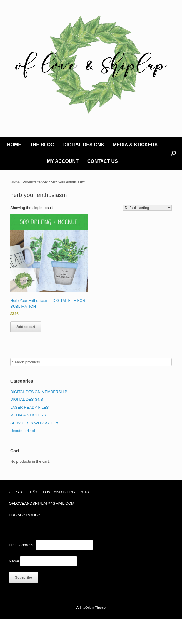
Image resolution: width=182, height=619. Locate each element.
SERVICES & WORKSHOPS (34, 423)
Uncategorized (22, 430)
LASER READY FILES (29, 407)
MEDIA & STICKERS (135, 144)
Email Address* (22, 545)
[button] (173, 153)
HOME (14, 144)
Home (15, 182)
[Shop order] (147, 208)
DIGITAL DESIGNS (83, 144)
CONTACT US (102, 161)
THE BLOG (42, 144)
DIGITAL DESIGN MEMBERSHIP (38, 392)
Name (14, 561)
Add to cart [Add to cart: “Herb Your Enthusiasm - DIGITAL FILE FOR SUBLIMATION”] (25, 327)
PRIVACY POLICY (24, 515)
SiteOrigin (86, 607)
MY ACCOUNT (63, 161)
